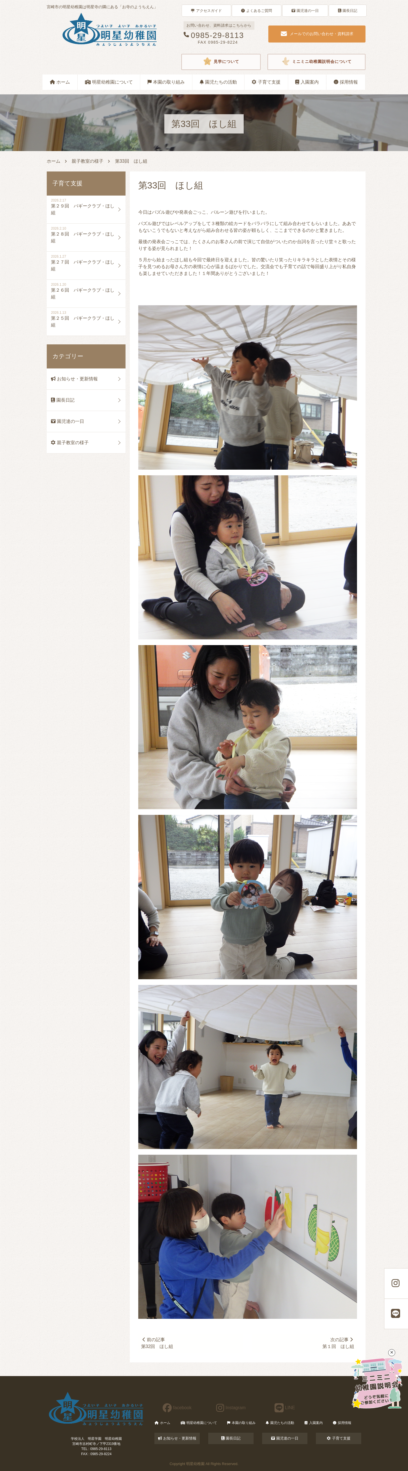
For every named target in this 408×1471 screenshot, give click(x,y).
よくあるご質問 (256, 10)
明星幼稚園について (109, 81)
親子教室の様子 (87, 160)
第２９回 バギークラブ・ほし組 (82, 208)
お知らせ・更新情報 (74, 378)
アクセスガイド (206, 10)
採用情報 (346, 81)
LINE (285, 1407)
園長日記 (347, 10)
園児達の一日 (305, 10)
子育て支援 (266, 81)
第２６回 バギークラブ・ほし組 (82, 292)
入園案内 (307, 81)
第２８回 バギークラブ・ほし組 (82, 236)
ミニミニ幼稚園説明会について (316, 61)
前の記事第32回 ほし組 (157, 1343)
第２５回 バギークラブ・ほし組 (82, 321)
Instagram (231, 1407)
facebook (177, 1407)
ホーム (60, 81)
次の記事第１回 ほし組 (338, 1343)
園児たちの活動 (218, 81)
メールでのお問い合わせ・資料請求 (317, 33)
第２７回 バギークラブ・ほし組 (82, 264)
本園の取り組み (166, 81)
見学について (221, 61)
